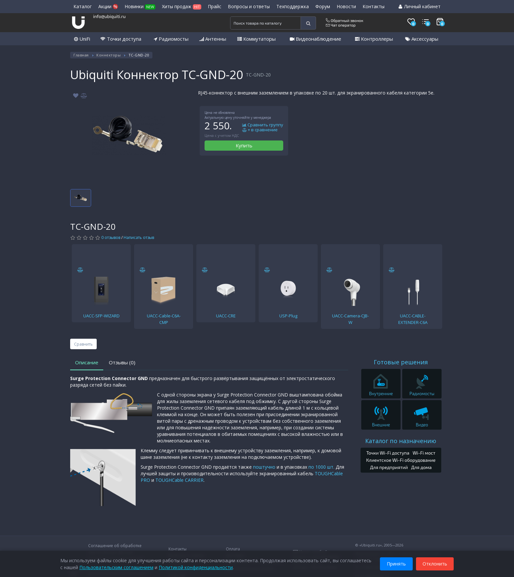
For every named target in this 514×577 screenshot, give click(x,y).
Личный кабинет (420, 6)
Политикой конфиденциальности (196, 567)
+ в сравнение (260, 130)
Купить (244, 145)
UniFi (82, 38)
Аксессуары (421, 38)
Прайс (214, 6)
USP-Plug (288, 316)
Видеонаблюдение (315, 38)
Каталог (82, 6)
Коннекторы (108, 55)
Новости (346, 6)
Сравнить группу (262, 125)
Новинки (140, 6)
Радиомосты (171, 38)
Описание (86, 362)
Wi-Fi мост (424, 453)
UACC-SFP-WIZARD (101, 316)
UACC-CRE (226, 316)
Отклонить (435, 563)
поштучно (264, 467)
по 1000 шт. (321, 467)
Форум (322, 6)
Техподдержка (292, 6)
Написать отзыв (139, 237)
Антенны (212, 38)
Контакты (374, 6)
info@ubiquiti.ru (109, 16)
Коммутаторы (256, 38)
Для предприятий (389, 467)
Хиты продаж (181, 6)
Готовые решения (401, 362)
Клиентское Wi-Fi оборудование (401, 460)
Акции (108, 6)
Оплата (233, 549)
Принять (396, 563)
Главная (81, 55)
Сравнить (83, 344)
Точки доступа (120, 38)
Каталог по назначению (400, 441)
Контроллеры (374, 38)
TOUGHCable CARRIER (179, 480)
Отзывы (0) (122, 362)
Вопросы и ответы (249, 6)
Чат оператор (341, 25)
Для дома (421, 467)
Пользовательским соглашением (116, 567)
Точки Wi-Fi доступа (387, 453)
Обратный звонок (344, 20)
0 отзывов (110, 237)
